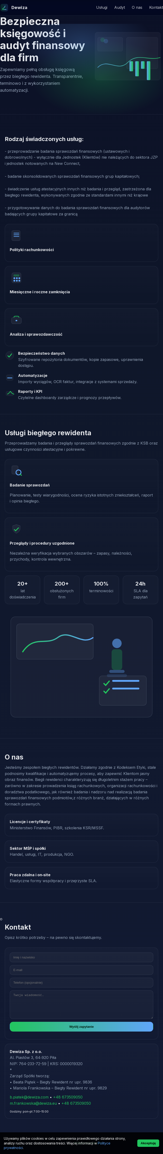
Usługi (101, 7)
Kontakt (156, 7)
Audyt (119, 7)
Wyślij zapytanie (81, 1026)
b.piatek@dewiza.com (29, 1097)
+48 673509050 (68, 1097)
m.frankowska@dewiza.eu (33, 1103)
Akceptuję (148, 1143)
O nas (137, 7)
